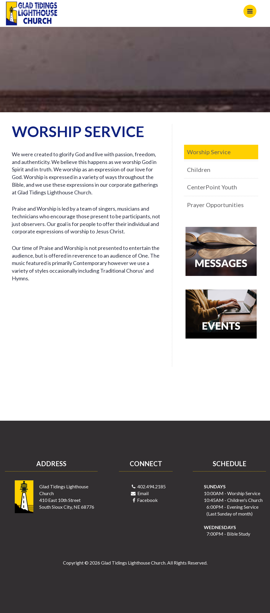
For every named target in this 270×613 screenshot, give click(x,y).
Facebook (147, 500)
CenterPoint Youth (212, 187)
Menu (251, 8)
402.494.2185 (151, 486)
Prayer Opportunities (215, 204)
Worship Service (209, 151)
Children (198, 169)
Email (143, 493)
